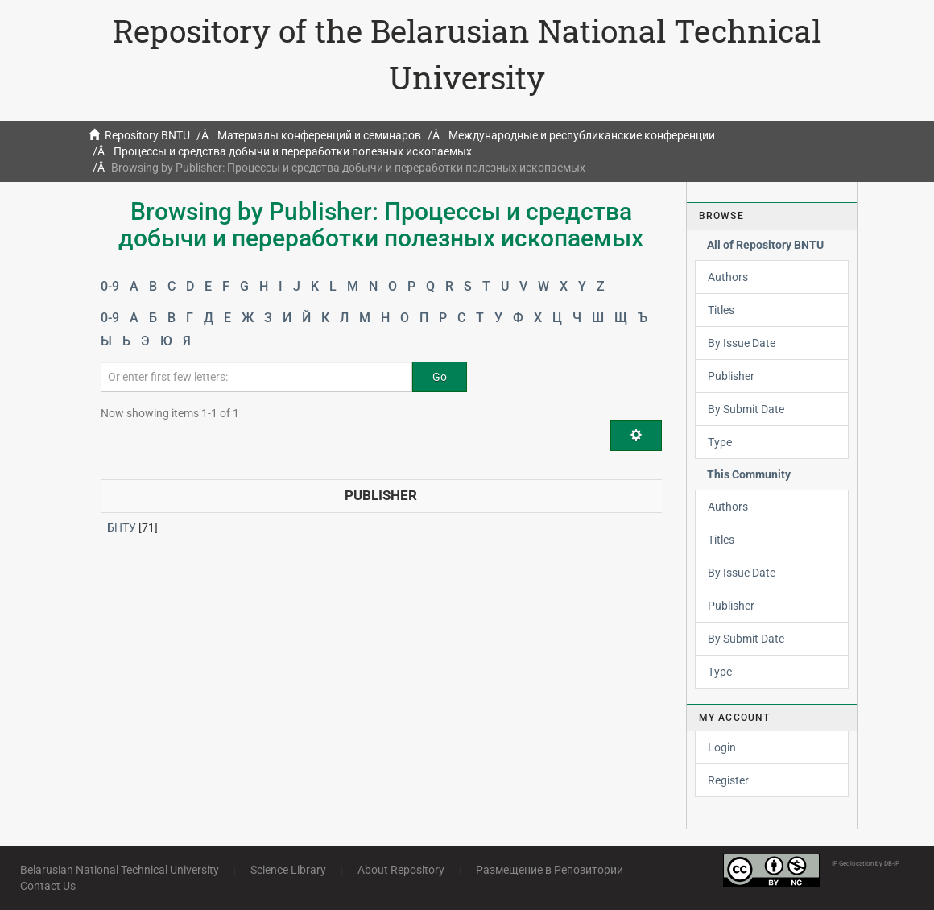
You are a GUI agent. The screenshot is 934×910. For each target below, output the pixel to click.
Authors (728, 277)
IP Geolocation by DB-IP (865, 863)
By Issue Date (741, 343)
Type (720, 442)
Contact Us (48, 885)
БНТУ (121, 527)
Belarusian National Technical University (119, 869)
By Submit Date (746, 409)
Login (722, 747)
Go (439, 376)
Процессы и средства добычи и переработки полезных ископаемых (293, 151)
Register (728, 780)
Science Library (288, 869)
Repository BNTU (147, 135)
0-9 (110, 286)
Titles (721, 310)
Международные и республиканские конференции (581, 135)
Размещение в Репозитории (549, 869)
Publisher (731, 376)
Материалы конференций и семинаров (319, 135)
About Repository (400, 869)
